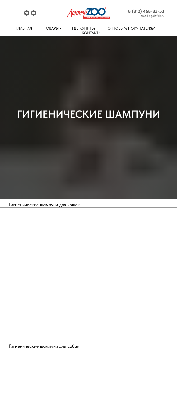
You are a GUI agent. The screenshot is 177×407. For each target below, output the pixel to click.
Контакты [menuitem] (91, 32)
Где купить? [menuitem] (83, 28)
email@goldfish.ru (152, 15)
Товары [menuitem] (51, 28)
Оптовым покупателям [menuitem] (131, 28)
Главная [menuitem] (24, 28)
